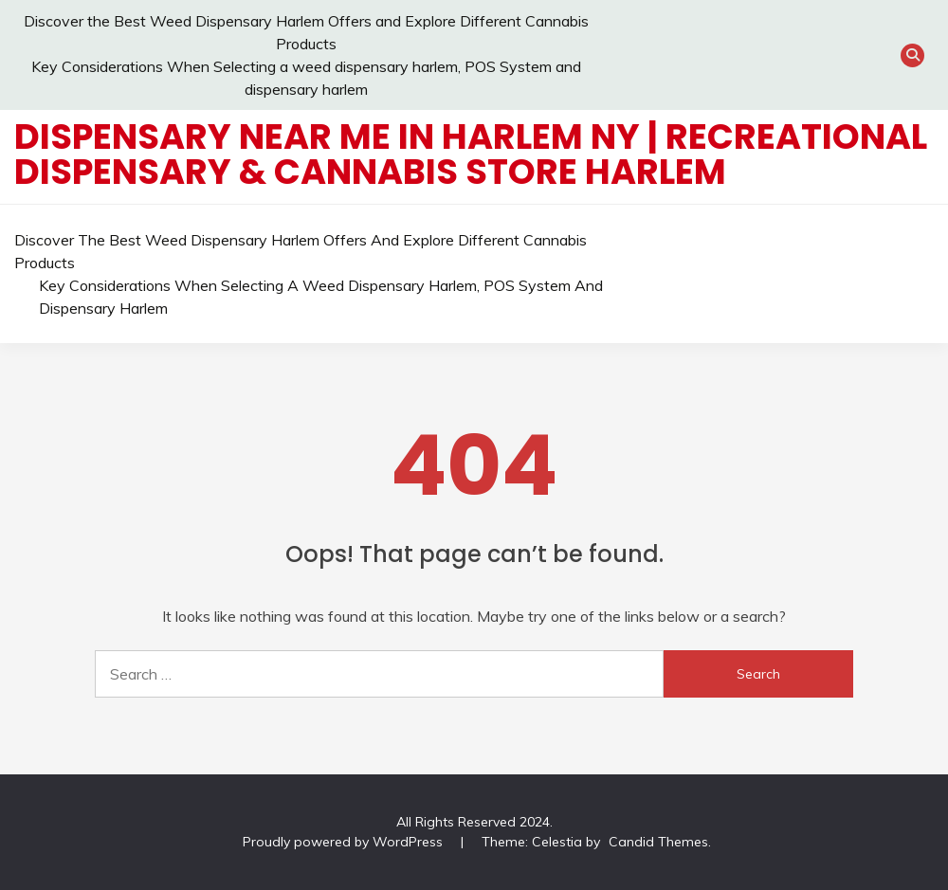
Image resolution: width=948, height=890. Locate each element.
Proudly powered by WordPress (345, 841)
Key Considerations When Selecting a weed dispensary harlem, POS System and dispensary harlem (321, 297)
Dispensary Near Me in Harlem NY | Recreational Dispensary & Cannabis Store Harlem (470, 154)
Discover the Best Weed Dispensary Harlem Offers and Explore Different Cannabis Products (300, 251)
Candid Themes (658, 841)
